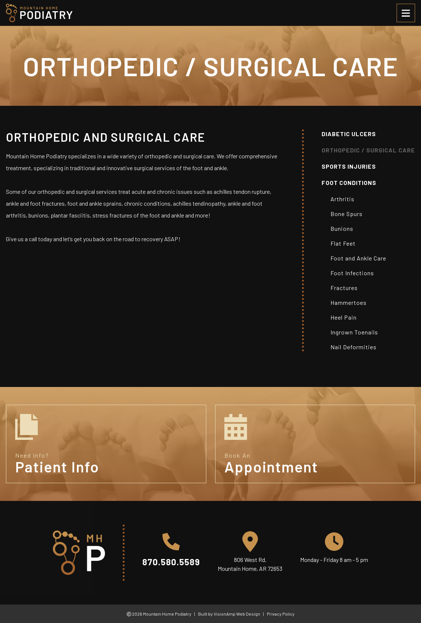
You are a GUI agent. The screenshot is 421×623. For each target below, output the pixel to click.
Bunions (341, 228)
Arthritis (342, 198)
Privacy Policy (281, 613)
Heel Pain (343, 317)
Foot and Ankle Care (358, 258)
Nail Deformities (353, 346)
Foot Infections (352, 272)
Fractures (344, 287)
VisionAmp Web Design (237, 613)
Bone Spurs (346, 213)
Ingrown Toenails (354, 332)
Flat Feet (343, 243)
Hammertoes (348, 302)
